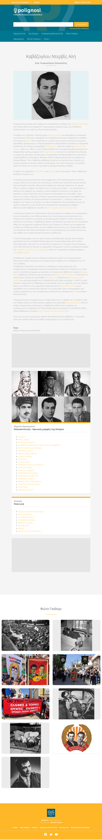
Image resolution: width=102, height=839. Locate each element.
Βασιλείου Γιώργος (25, 523)
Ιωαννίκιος (22, 459)
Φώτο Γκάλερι (72, 33)
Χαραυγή (51, 171)
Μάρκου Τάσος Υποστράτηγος (30, 481)
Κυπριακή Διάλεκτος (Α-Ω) (52, 33)
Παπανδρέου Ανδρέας (26, 520)
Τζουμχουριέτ (51, 146)
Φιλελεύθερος (39, 171)
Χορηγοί (37, 2)
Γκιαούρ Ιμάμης (24, 462)
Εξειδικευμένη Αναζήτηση (79, 28)
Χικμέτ (15, 252)
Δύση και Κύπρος (25, 514)
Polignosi (44, 820)
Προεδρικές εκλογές (26, 517)
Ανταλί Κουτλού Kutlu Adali (28, 484)
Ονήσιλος (22, 437)
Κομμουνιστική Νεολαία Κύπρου (31, 511)
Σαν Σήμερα (33, 33)
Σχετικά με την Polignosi (20, 2)
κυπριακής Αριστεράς (79, 124)
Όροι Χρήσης (24, 827)
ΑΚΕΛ (28, 141)
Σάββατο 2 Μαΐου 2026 (82, 2)
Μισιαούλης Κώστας (26, 478)
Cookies (15, 827)
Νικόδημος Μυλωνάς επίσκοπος (30, 465)
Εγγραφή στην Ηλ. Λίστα (48, 827)
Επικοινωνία (64, 827)
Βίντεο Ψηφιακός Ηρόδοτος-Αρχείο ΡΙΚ (52, 311)
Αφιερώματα (18, 39)
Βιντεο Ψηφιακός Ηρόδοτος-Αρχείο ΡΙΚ (60, 208)
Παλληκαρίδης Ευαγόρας (28, 473)
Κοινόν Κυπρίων (34, 39)
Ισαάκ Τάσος (23, 487)
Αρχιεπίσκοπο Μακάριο (65, 274)
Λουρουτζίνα (52, 277)
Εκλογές (21, 528)
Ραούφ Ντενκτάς (49, 152)
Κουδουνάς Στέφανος (26, 442)
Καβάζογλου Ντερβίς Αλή (28, 476)
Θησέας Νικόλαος (25, 456)
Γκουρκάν (25, 252)
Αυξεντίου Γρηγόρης (26, 470)
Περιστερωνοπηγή (55, 135)
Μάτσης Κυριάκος (25, 467)
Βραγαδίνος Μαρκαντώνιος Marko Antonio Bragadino (39, 445)
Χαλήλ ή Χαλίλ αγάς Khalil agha (30, 448)
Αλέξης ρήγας (23, 439)
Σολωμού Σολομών (25, 490)
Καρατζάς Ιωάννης (25, 451)
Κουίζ (46, 39)
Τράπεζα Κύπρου (56, 822)
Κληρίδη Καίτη (24, 525)
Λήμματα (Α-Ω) (19, 33)
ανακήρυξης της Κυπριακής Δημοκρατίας (32, 249)
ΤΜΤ (74, 291)
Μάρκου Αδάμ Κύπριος (27, 453)
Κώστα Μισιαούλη (68, 286)
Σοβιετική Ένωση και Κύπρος (29, 531)
